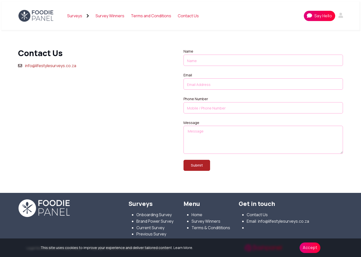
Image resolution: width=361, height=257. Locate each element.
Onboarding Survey (154, 214)
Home (197, 214)
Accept (310, 247)
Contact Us (257, 214)
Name (188, 51)
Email (188, 75)
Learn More (182, 247)
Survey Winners (206, 221)
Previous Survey (151, 234)
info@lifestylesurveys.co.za (50, 65)
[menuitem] (75, 16)
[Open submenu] (88, 16)
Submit (197, 165)
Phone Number (196, 98)
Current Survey (150, 227)
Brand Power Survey (154, 221)
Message (191, 122)
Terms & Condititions (211, 227)
